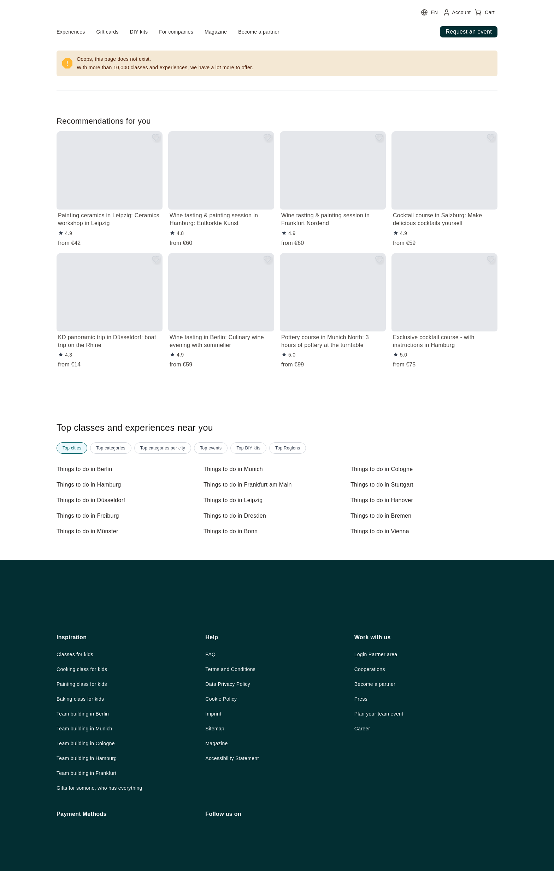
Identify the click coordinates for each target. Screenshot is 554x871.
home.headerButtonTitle (96, 31)
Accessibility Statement (235, 818)
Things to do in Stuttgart (384, 484)
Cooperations (371, 727)
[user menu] (187, 23)
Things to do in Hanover (384, 500)
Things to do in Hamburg (91, 484)
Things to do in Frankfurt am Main (252, 484)
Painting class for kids (85, 742)
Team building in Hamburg (91, 818)
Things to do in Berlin (86, 469)
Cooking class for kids (85, 727)
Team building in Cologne (89, 803)
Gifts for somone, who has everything (105, 849)
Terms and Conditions (233, 727)
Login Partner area (378, 712)
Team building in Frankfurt (91, 833)
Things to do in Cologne (383, 469)
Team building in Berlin (86, 773)
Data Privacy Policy (230, 742)
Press (361, 757)
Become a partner (377, 742)
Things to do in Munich (235, 469)
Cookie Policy (222, 757)
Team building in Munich (88, 788)
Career (363, 788)
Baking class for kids (83, 757)
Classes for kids (77, 712)
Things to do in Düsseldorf (93, 500)
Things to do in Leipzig (235, 500)
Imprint (215, 773)
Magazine (217, 803)
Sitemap (215, 788)
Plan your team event (381, 773)
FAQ (210, 712)
